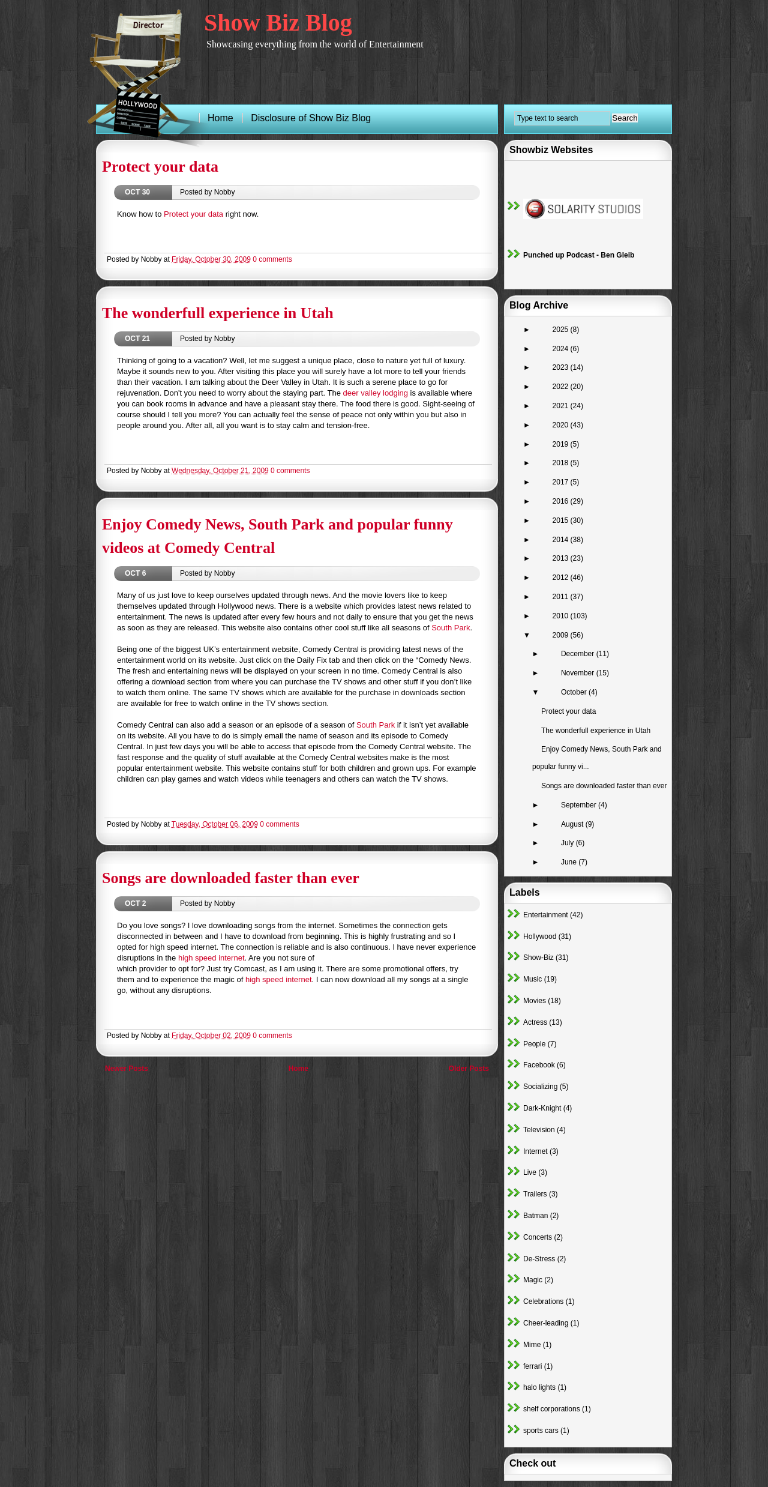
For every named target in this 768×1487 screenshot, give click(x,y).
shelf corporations (551, 1409)
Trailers (535, 1194)
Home (298, 1068)
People (534, 1044)
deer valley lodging (375, 392)
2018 (562, 463)
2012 (562, 577)
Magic (532, 1280)
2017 (562, 482)
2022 (562, 386)
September (579, 805)
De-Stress (539, 1259)
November (578, 673)
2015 (562, 520)
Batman (535, 1215)
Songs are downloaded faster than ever (230, 878)
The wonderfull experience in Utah (218, 313)
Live (529, 1172)
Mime (532, 1345)
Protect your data (160, 166)
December (578, 654)
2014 (562, 539)
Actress (535, 1022)
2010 (562, 616)
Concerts (537, 1237)
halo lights (539, 1387)
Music (532, 979)
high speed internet (211, 957)
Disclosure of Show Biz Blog (311, 118)
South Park (450, 627)
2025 (562, 329)
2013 (562, 558)
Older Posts (469, 1068)
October (575, 692)
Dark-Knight (542, 1108)
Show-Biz (538, 957)
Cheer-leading (545, 1323)
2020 (562, 425)
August (573, 824)
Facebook (539, 1065)
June (569, 862)
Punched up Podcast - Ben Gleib (578, 255)
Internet (535, 1151)
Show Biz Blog (278, 22)
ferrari (532, 1366)
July (568, 843)
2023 (562, 367)
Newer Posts (126, 1068)
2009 (562, 635)
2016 (562, 501)
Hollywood (539, 936)
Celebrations (543, 1301)
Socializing (540, 1086)
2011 (562, 597)
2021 (562, 406)
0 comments (272, 259)
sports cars (541, 1430)
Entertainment (545, 915)
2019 (562, 444)
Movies (534, 1001)
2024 (562, 349)
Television (539, 1130)
